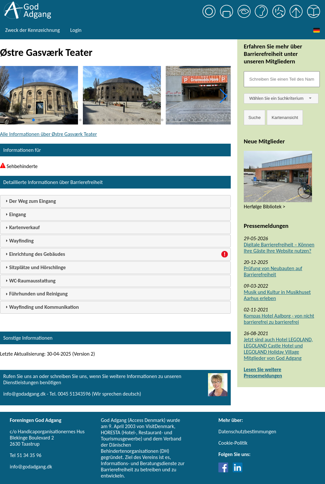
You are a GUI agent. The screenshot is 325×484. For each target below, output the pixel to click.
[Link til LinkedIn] (237, 470)
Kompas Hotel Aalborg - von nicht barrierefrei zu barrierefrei (279, 319)
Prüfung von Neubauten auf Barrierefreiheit (273, 271)
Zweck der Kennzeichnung (32, 30)
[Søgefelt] (282, 79)
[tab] (115, 201)
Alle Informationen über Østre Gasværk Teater (48, 134)
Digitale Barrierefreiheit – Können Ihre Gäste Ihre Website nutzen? (279, 248)
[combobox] (281, 98)
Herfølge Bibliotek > (264, 206)
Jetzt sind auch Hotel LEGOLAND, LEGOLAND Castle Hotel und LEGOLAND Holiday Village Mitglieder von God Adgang (278, 348)
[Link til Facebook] (224, 470)
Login (76, 30)
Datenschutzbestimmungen (247, 431)
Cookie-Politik (232, 443)
